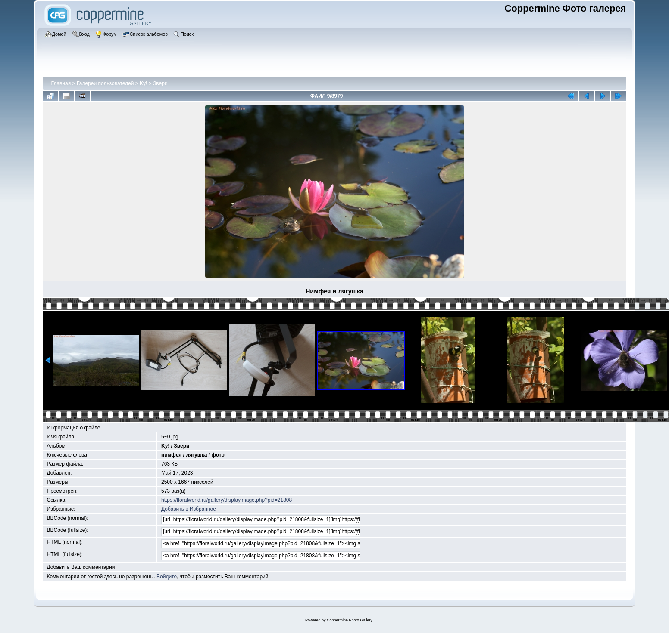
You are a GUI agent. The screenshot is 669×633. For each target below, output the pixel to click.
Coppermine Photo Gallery (349, 620)
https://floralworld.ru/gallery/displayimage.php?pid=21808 (226, 500)
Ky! (143, 83)
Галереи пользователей (105, 83)
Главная (61, 83)
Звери (160, 83)
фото (217, 455)
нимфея (171, 455)
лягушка (196, 455)
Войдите (166, 577)
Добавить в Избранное (188, 509)
